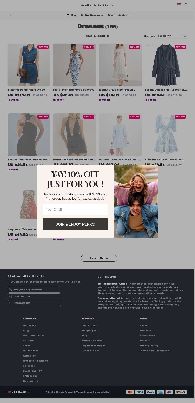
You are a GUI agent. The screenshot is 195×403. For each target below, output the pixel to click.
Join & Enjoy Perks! (75, 224)
